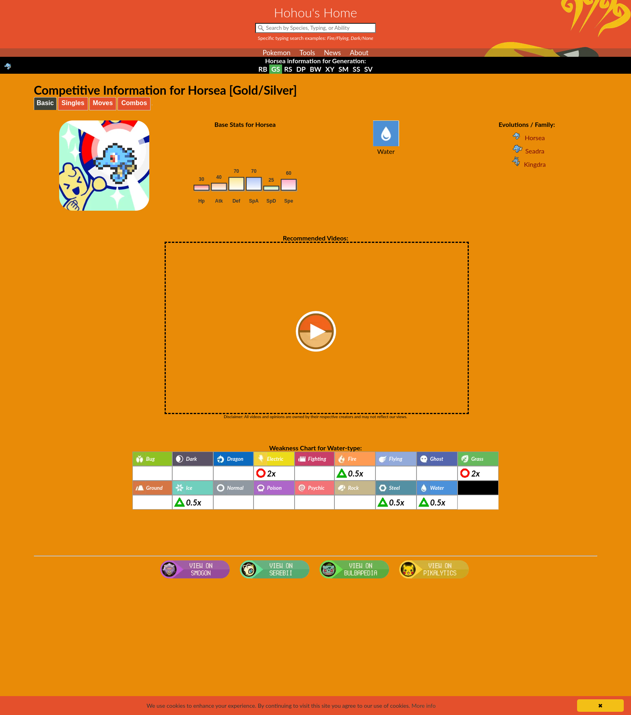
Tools (307, 52)
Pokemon (276, 52)
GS (275, 69)
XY (330, 69)
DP (300, 69)
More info (423, 705)
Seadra (526, 151)
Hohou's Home (315, 12)
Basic (45, 102)
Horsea (527, 137)
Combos (134, 102)
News (332, 52)
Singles (73, 102)
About (359, 52)
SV (368, 69)
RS (288, 69)
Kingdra (527, 164)
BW (316, 69)
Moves (103, 102)
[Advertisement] (315, 646)
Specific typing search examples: (315, 38)
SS (356, 69)
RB (262, 69)
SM (343, 69)
